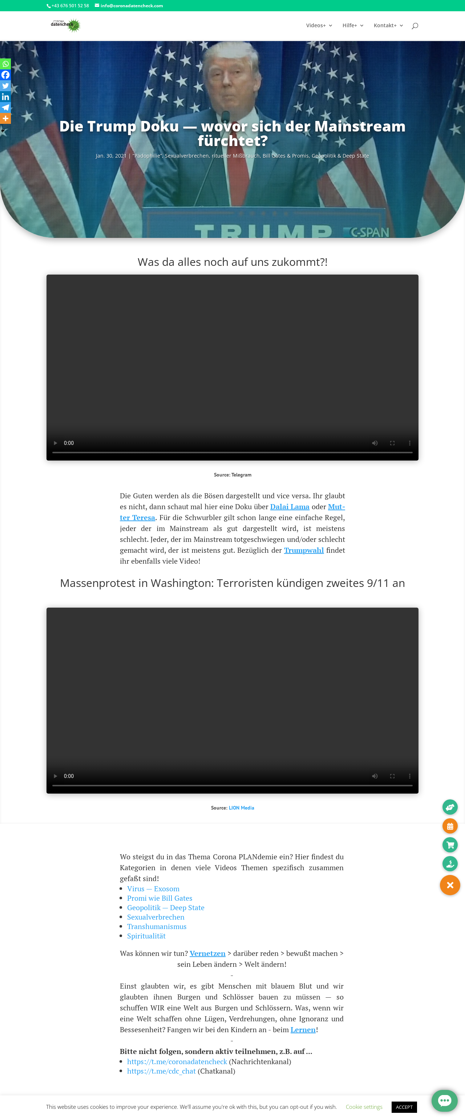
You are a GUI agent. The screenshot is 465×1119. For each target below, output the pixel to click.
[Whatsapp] (5, 63)
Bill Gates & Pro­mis (286, 155)
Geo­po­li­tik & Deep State (340, 155)
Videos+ (316, 26)
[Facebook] (5, 74)
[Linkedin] (5, 96)
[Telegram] (5, 107)
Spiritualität (146, 936)
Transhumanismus (157, 926)
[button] (450, 885)
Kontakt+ (385, 26)
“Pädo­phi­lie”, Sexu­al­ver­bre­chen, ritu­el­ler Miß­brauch (196, 155)
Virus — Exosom (153, 888)
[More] (5, 118)
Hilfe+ (350, 26)
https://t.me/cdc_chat (161, 1071)
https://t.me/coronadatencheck (177, 1061)
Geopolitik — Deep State (166, 907)
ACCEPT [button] (404, 1107)
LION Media (241, 807)
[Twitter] (5, 85)
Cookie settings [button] (364, 1106)
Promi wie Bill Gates (160, 898)
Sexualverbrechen (156, 917)
